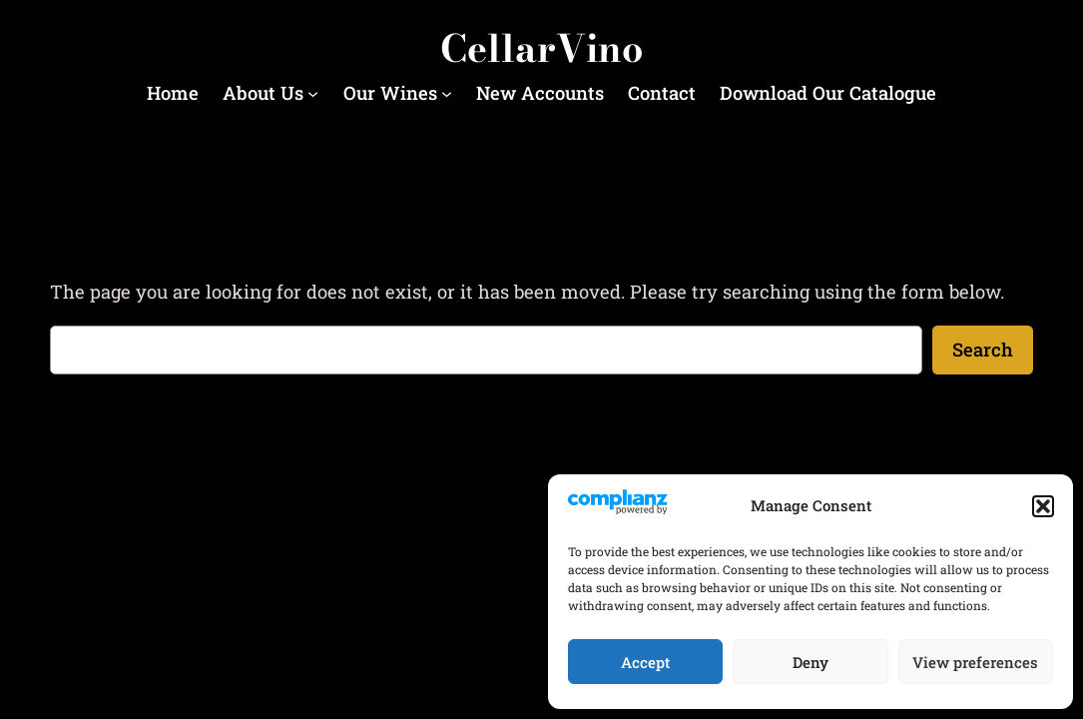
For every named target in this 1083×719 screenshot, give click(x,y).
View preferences (975, 662)
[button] (1043, 506)
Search (982, 349)
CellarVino (541, 48)
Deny (810, 662)
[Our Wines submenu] (446, 92)
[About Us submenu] (312, 92)
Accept (645, 662)
